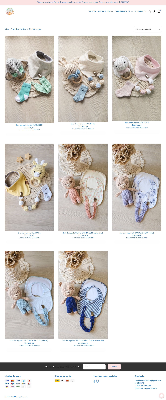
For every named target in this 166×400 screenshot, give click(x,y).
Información (124, 12)
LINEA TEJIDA (19, 29)
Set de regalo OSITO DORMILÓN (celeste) (29, 341)
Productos (105, 12)
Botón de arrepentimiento (146, 388)
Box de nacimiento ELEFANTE (29, 125)
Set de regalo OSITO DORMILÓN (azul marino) (83, 341)
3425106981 (140, 383)
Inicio (92, 12)
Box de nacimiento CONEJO (83, 124)
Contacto (140, 12)
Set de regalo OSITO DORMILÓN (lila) (137, 233)
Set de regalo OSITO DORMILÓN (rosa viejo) (83, 233)
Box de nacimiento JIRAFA (29, 233)
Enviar (114, 367)
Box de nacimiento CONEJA (137, 123)
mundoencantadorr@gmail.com (148, 381)
